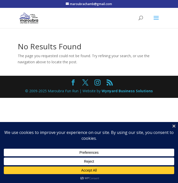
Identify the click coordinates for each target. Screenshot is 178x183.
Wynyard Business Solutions (127, 90)
